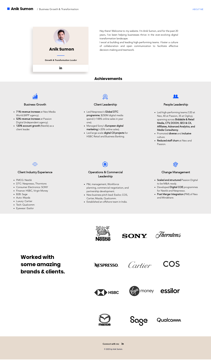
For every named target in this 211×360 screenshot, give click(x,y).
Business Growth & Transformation (59, 9)
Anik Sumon (22, 8)
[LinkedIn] (61, 68)
